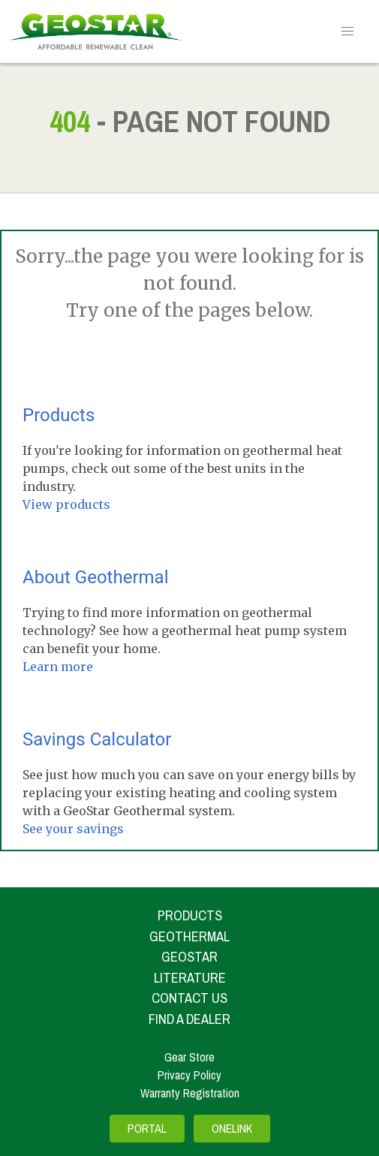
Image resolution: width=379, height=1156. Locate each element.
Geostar (189, 956)
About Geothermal (95, 577)
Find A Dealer (189, 1019)
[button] (347, 31)
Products (59, 415)
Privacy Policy (189, 1075)
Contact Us (189, 998)
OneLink (232, 1129)
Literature (190, 977)
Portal (147, 1129)
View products (66, 504)
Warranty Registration (189, 1093)
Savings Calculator (97, 739)
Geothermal (189, 936)
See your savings (73, 828)
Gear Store (189, 1057)
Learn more (58, 666)
